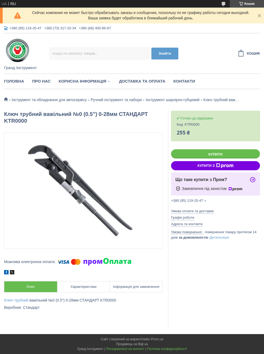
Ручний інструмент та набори (116, 100)
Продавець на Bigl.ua (132, 344)
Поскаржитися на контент (125, 349)
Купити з (215, 165)
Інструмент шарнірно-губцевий (173, 100)
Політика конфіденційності (167, 349)
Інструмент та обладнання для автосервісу (49, 100)
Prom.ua (157, 339)
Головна (14, 81)
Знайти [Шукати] (164, 53)
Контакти (184, 81)
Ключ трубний (16, 300)
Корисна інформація (82, 81)
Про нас (41, 81)
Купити (216, 154)
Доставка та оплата (142, 81)
